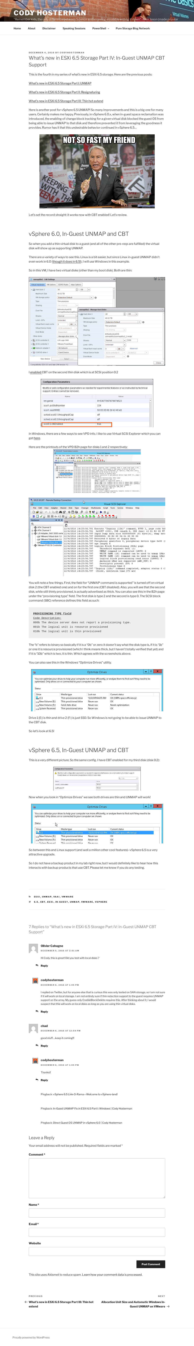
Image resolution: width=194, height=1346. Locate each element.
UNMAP (47, 896)
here (37, 438)
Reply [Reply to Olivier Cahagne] (44, 965)
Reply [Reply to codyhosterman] (44, 1011)
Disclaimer (49, 28)
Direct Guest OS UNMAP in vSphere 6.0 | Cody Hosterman (87, 1122)
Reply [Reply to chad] (44, 1045)
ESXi (37, 896)
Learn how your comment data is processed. (112, 1274)
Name (34, 1205)
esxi (50, 902)
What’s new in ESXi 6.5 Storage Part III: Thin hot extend (66, 101)
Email (34, 1224)
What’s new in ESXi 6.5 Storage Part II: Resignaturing (64, 92)
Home (17, 28)
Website (35, 1243)
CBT (43, 902)
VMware (68, 896)
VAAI (56, 896)
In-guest (61, 902)
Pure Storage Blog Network (133, 28)
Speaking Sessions (74, 28)
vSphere (101, 902)
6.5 (36, 902)
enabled (36, 372)
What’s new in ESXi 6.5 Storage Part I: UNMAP (60, 83)
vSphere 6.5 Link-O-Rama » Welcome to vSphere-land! (85, 1094)
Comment (37, 1154)
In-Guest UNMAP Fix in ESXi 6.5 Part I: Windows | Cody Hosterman (92, 1108)
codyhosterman (72, 52)
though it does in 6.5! (67, 261)
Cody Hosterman (50, 13)
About (31, 28)
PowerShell (101, 28)
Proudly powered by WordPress (31, 1337)
